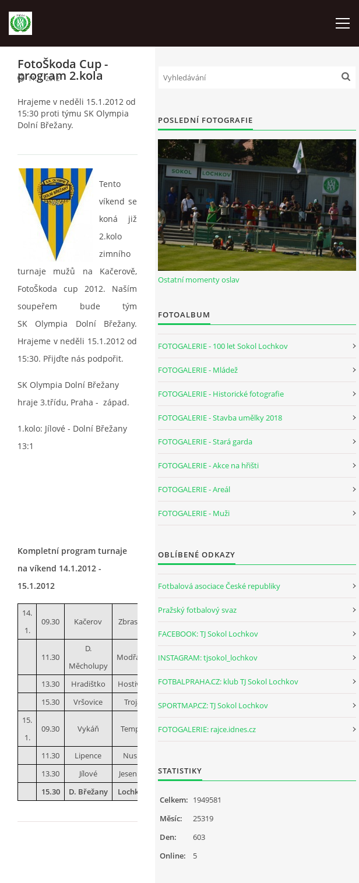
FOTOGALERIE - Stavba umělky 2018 (220, 417)
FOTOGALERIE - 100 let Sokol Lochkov (223, 346)
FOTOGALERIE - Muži (194, 513)
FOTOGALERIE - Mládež (198, 370)
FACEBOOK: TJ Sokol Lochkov (208, 633)
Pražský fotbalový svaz (197, 610)
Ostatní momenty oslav (199, 279)
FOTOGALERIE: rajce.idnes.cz (207, 729)
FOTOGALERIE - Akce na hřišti (208, 465)
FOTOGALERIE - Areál (194, 489)
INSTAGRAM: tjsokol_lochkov (208, 657)
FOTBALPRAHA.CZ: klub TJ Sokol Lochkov (228, 681)
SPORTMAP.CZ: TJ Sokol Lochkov (213, 705)
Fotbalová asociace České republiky (219, 586)
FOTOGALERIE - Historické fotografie (221, 393)
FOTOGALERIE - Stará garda (205, 441)
